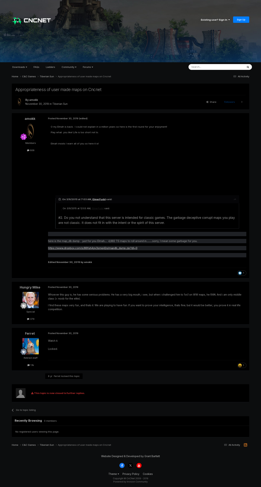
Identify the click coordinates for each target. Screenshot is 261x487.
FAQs (36, 67)
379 (30, 318)
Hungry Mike (30, 287)
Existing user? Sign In (215, 19)
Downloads (19, 67)
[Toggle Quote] (60, 199)
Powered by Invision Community (130, 481)
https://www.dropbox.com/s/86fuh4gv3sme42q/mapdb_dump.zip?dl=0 (92, 248)
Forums (88, 67)
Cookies (148, 473)
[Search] (206, 67)
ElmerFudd (99, 199)
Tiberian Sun (60, 103)
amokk (33, 99)
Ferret (30, 333)
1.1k (30, 365)
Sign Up (241, 19)
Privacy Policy (131, 473)
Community (69, 67)
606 (30, 150)
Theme (113, 473)
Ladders (50, 67)
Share (211, 101)
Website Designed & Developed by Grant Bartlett (130, 456)
